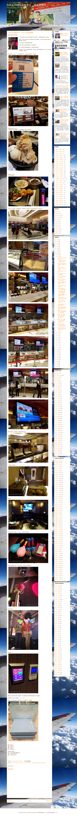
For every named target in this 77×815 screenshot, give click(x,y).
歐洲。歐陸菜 (57, 434)
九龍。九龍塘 (57, 587)
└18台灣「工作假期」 (15, 762)
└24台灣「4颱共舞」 (59, 194)
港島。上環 (57, 637)
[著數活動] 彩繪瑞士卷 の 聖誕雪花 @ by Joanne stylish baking (62, 86)
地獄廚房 (57, 223)
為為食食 (36, 762)
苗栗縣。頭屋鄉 (58, 575)
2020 (57, 249)
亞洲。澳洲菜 (57, 414)
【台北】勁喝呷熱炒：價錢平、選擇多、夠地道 (61, 283)
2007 (57, 364)
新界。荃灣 (57, 633)
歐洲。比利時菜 (58, 436)
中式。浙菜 (57, 388)
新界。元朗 (57, 623)
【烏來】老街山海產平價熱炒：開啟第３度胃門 (61, 264)
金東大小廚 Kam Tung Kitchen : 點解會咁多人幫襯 (64, 97)
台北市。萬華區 (26, 762)
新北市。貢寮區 (58, 545)
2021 (57, 248)
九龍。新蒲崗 (57, 601)
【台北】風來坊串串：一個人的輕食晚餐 (61, 292)
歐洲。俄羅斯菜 (58, 424)
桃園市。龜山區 (58, 561)
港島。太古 (57, 649)
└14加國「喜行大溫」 (59, 167)
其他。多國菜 (31, 762)
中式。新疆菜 (57, 386)
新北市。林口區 (58, 535)
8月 (58, 335)
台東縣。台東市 (58, 504)
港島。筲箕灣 (57, 654)
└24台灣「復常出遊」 (59, 198)
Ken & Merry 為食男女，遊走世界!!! (26, 5)
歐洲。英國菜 (57, 444)
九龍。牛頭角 (57, 609)
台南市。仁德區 (58, 500)
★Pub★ (56, 379)
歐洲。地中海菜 (58, 426)
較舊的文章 (48, 800)
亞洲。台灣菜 (57, 406)
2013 (57, 354)
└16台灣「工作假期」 (59, 172)
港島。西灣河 (57, 658)
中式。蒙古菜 (57, 400)
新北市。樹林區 (58, 537)
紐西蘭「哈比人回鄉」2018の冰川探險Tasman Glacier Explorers (61, 316)
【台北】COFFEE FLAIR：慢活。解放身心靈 (61, 301)
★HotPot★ (57, 377)
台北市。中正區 (58, 476)
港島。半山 (57, 643)
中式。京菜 (57, 381)
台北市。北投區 (58, 482)
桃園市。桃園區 (58, 559)
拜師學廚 (57, 225)
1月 (58, 345)
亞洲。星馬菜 (57, 410)
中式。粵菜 (57, 398)
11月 (58, 256)
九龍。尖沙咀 (57, 599)
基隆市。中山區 (58, 516)
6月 (58, 338)
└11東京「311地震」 (59, 161)
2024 (57, 243)
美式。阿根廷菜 (58, 454)
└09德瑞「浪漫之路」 (59, 155)
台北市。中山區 (58, 474)
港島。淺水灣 (57, 651)
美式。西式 (57, 452)
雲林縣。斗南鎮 (58, 579)
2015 (57, 351)
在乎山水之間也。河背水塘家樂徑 (61, 274)
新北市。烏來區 (58, 541)
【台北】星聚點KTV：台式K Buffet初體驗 (61, 289)
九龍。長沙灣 (57, 621)
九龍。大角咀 (57, 595)
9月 (58, 333)
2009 (57, 361)
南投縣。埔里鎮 (58, 462)
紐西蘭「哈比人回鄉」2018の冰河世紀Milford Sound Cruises (61, 321)
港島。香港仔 (57, 670)
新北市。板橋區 (58, 533)
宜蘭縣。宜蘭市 (58, 520)
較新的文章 (10, 800)
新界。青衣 (57, 635)
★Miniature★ (57, 217)
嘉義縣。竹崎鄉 (58, 514)
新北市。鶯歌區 (58, 547)
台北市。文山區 (58, 492)
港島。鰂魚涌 (57, 672)
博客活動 (57, 221)
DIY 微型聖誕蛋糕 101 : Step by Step (64, 64)
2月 (58, 343)
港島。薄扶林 (57, 656)
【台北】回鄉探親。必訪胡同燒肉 (61, 305)
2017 (57, 347)
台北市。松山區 (58, 494)
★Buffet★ (21, 762)
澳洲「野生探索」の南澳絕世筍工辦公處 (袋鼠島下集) (64, 110)
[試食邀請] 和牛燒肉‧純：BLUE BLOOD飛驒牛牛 (61, 329)
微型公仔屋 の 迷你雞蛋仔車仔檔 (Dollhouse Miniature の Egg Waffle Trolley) (64, 121)
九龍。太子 (57, 597)
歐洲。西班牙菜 (58, 446)
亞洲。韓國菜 (57, 418)
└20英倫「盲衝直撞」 (59, 186)
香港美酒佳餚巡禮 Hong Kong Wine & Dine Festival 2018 (61, 325)
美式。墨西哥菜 (58, 448)
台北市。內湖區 (58, 480)
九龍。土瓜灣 (57, 593)
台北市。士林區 (58, 486)
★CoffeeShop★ (58, 375)
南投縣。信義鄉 (58, 460)
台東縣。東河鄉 (58, 506)
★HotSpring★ (58, 215)
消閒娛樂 (40, 762)
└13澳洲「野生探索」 (59, 165)
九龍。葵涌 (57, 617)
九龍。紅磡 (57, 611)
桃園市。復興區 (58, 557)
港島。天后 (57, 647)
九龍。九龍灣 (57, 589)
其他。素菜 (57, 422)
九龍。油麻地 (57, 605)
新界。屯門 (57, 629)
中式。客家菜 (57, 383)
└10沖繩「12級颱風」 (59, 159)
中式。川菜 (57, 385)
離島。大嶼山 (57, 674)
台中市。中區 (57, 464)
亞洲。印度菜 (57, 404)
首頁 (9, 25)
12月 (58, 254)
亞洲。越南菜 (57, 416)
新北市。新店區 (58, 531)
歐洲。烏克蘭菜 (58, 440)
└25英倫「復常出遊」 (59, 204)
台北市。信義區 (58, 478)
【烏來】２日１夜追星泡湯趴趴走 (61, 258)
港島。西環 (57, 660)
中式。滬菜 (57, 394)
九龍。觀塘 (57, 619)
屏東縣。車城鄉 (58, 525)
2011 (57, 357)
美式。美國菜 (57, 450)
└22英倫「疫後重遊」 (59, 190)
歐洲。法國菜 (57, 438)
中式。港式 (57, 390)
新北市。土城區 (58, 529)
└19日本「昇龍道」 (59, 182)
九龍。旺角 (57, 603)
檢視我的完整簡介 (64, 35)
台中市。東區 (57, 468)
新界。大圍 (57, 625)
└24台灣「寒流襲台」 (59, 196)
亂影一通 (57, 219)
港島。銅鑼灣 (57, 668)
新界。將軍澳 (57, 627)
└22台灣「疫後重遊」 (59, 188)
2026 (57, 239)
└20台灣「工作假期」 (59, 184)
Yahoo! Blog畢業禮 (64, 75)
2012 (57, 356)
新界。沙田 (57, 631)
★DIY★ (56, 211)
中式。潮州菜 (57, 396)
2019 (57, 251)
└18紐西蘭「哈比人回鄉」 (60, 178)
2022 (57, 246)
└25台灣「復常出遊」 (59, 202)
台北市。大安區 (58, 490)
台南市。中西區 (58, 498)
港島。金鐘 (57, 666)
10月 (58, 332)
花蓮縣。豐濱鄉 (58, 567)
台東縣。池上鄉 (58, 508)
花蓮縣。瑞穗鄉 (58, 563)
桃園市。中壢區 (58, 553)
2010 (57, 359)
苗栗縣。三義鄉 (58, 569)
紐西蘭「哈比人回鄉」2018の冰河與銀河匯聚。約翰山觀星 (61, 311)
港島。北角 (57, 641)
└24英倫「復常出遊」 (59, 200)
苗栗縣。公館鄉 (58, 571)
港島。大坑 (57, 645)
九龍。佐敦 (57, 591)
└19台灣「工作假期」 (59, 180)
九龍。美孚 (57, 613)
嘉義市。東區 (57, 512)
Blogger (56, 812)
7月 (58, 337)
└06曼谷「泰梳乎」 (59, 149)
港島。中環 (57, 639)
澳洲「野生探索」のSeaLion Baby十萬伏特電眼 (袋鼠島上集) (64, 134)
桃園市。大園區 (58, 555)
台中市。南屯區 (58, 466)
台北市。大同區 (58, 488)
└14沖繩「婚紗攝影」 (59, 169)
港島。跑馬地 (57, 664)
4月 (58, 342)
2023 (57, 244)
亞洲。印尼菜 (57, 402)
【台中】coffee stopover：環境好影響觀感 (61, 268)
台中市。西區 (57, 470)
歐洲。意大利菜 (58, 432)
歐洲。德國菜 (57, 430)
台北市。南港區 (58, 484)
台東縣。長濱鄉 (58, 510)
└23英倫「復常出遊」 (59, 192)
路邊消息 (57, 233)
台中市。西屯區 (58, 472)
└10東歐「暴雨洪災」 (59, 157)
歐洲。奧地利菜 (58, 428)
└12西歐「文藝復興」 (59, 163)
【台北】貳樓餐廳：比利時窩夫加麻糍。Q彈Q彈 (61, 295)
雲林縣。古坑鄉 (58, 577)
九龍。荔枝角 (57, 615)
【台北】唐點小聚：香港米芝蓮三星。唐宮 (61, 298)
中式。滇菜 (57, 392)
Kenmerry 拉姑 (65, 33)
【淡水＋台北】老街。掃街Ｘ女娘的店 (61, 280)
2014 (57, 352)
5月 (58, 340)
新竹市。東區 (57, 551)
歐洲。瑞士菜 (57, 442)
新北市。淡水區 (58, 539)
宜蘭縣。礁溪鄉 (58, 521)
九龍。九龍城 (57, 585)
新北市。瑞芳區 (58, 543)
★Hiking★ (57, 213)
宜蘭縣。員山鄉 (58, 518)
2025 (57, 241)
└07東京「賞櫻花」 (59, 151)
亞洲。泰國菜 (57, 412)
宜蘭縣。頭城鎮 (58, 523)
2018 (57, 253)
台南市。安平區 (58, 502)
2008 (57, 363)
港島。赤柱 (57, 662)
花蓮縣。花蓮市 (58, 565)
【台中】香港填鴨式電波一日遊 (61, 277)
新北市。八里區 (58, 527)
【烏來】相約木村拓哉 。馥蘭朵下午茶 (61, 261)
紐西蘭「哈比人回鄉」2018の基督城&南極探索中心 (61, 308)
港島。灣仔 (57, 652)
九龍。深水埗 (57, 607)
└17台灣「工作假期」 (59, 174)
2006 (57, 366)
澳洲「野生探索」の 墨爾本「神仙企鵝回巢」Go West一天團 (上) (64, 54)
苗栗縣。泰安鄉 (58, 573)
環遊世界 (43, 762)
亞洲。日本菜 (57, 408)
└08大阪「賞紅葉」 (59, 153)
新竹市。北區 (57, 549)
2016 (57, 349)
